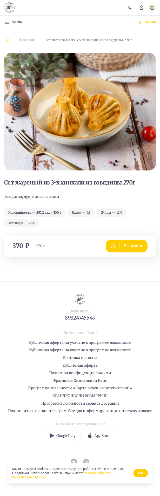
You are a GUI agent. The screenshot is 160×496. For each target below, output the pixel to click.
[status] (80, 473)
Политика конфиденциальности (80, 373)
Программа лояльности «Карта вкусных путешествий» (80, 388)
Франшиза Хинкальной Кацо (80, 380)
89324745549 (80, 317)
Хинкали (27, 40)
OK (140, 472)
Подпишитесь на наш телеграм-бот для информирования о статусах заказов (80, 411)
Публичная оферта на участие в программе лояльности (80, 342)
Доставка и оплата (80, 357)
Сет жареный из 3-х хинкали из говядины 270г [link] (88, 40)
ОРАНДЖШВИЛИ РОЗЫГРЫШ (80, 395)
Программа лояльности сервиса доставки (80, 403)
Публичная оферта (80, 365)
